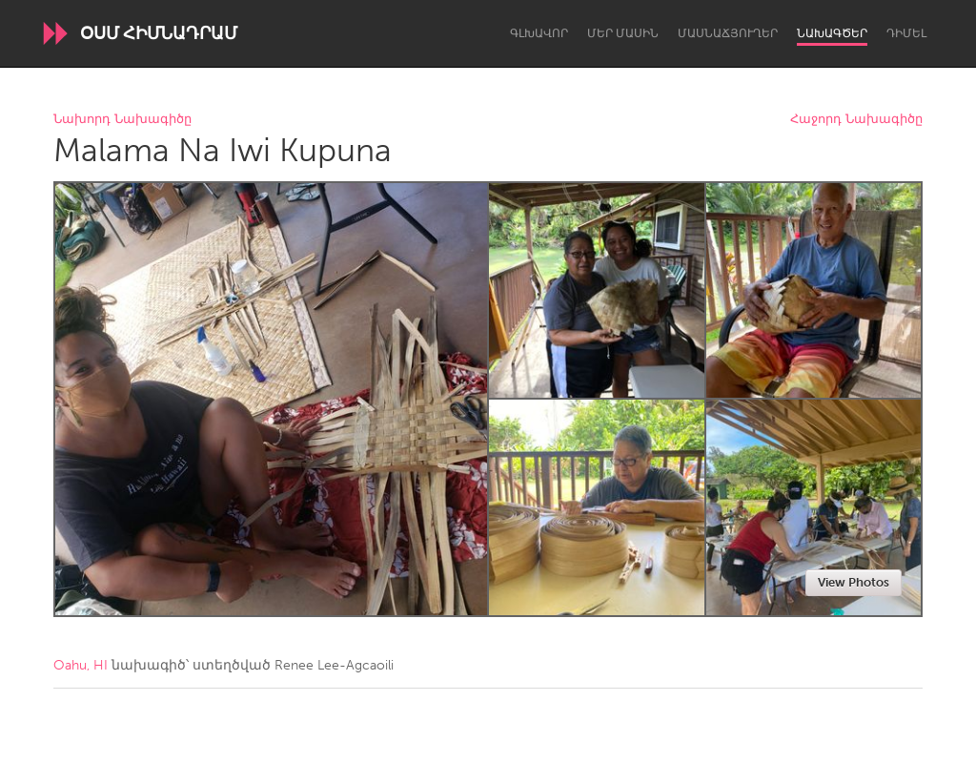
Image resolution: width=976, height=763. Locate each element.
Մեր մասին (623, 33)
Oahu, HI (80, 665)
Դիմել (906, 33)
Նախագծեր (832, 33)
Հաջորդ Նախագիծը (856, 119)
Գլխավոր (539, 33)
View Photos (853, 582)
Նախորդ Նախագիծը (122, 119)
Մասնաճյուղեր (728, 33)
